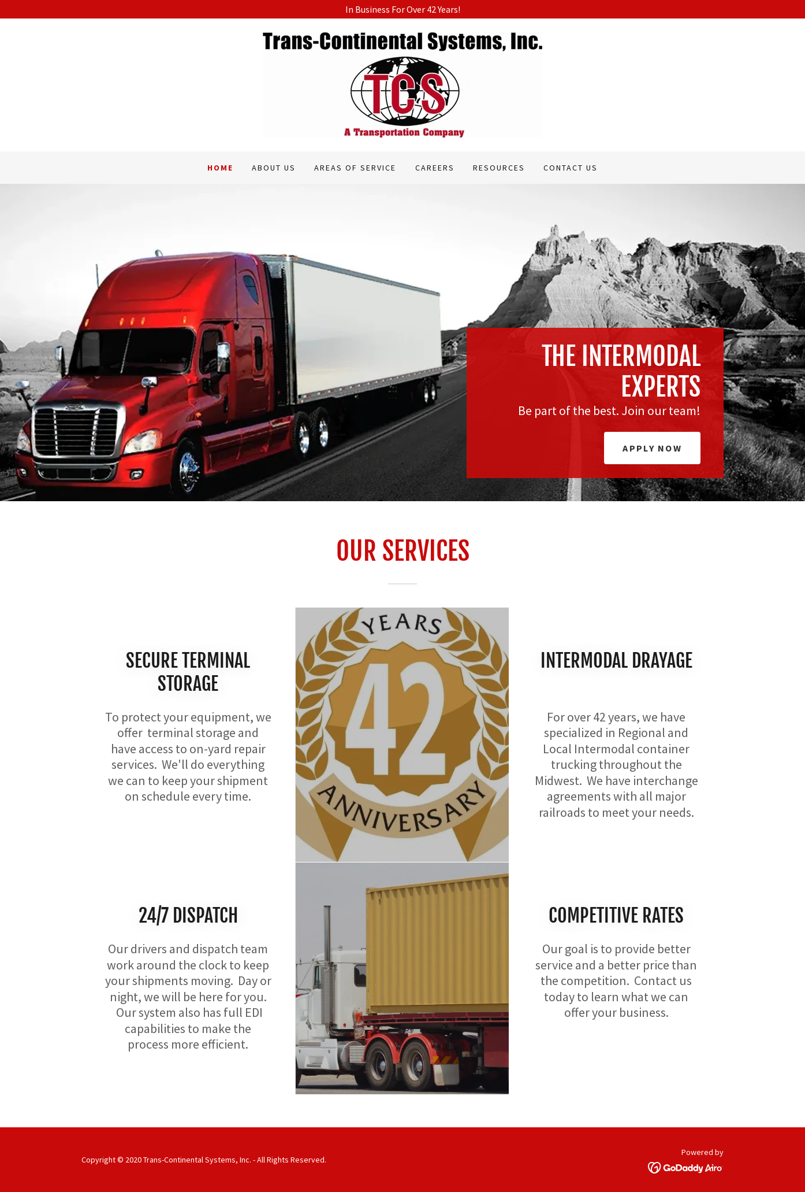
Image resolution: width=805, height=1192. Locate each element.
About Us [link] (274, 167)
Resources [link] (499, 167)
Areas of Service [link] (355, 167)
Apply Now (652, 448)
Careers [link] (434, 167)
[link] (402, 84)
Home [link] (220, 167)
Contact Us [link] (570, 167)
